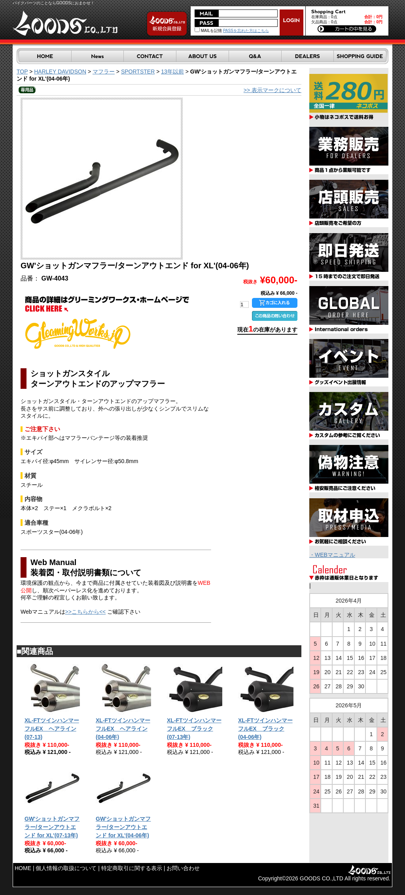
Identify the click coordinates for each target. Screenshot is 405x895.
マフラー (104, 71)
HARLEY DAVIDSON (60, 71)
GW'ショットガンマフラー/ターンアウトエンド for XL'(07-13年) (52, 827)
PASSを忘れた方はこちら (246, 30)
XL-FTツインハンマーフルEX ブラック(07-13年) (194, 728)
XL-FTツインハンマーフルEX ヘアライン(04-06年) (123, 728)
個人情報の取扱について (66, 868)
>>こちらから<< (85, 612)
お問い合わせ (183, 868)
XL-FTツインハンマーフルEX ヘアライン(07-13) (52, 728)
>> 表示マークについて (272, 90)
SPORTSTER (138, 71)
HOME (23, 868)
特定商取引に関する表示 (131, 868)
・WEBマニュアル (332, 555)
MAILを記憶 (208, 30)
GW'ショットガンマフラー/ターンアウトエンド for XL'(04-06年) (123, 827)
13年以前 (172, 71)
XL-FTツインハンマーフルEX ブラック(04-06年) (265, 728)
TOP (22, 71)
